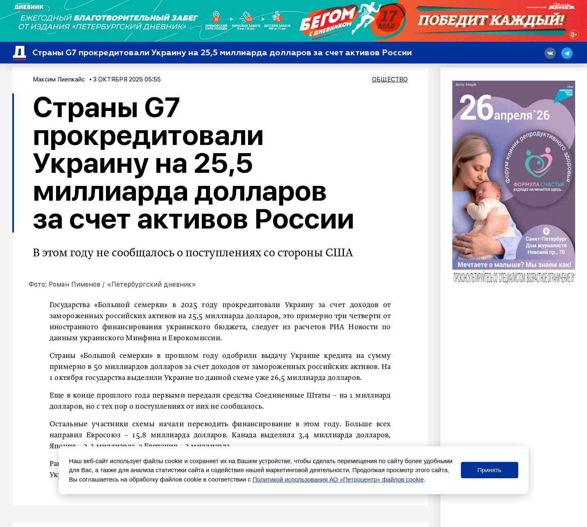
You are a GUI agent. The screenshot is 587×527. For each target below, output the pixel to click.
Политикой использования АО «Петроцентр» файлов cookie (338, 479)
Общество (390, 79)
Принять (489, 469)
